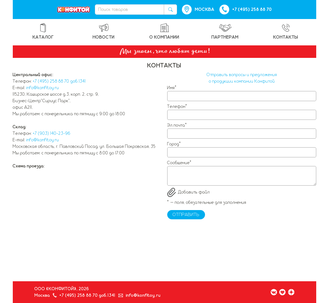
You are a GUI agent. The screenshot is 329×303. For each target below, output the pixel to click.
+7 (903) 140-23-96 (52, 133)
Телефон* (177, 106)
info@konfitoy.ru (42, 88)
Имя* (172, 88)
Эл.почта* (177, 125)
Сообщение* (179, 163)
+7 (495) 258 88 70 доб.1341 (59, 81)
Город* (174, 144)
